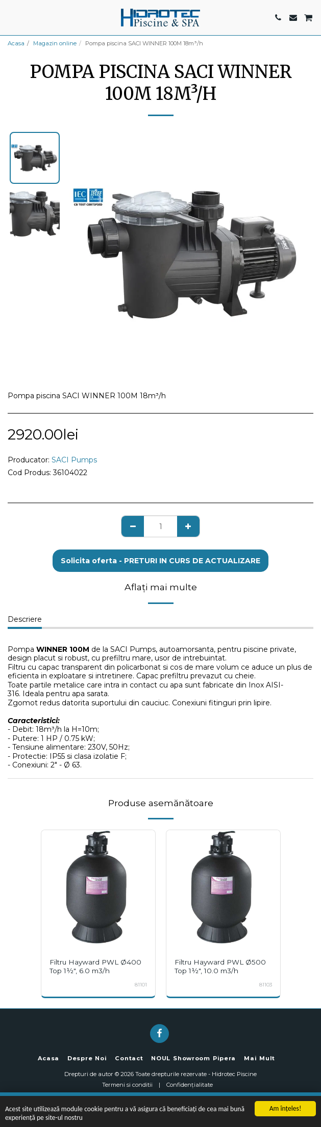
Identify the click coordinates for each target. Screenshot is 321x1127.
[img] (98, 887)
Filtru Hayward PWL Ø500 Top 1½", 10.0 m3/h (220, 966)
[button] (11, 17)
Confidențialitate (189, 1084)
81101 (141, 984)
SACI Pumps (74, 459)
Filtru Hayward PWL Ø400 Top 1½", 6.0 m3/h (95, 966)
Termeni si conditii (127, 1084)
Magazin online (55, 43)
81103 (265, 984)
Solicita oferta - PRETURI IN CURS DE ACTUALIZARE (160, 560)
